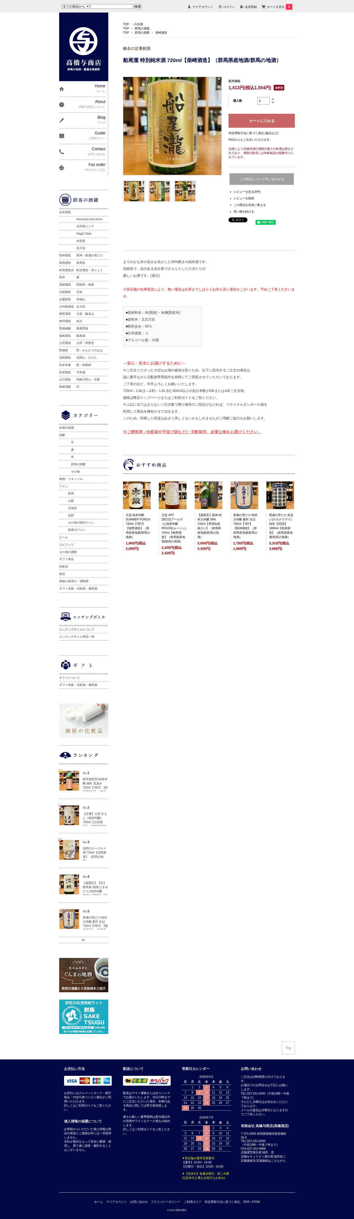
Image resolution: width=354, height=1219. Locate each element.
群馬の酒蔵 (142, 28)
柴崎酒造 (161, 32)
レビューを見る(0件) (247, 191)
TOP (126, 24)
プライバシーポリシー (165, 1202)
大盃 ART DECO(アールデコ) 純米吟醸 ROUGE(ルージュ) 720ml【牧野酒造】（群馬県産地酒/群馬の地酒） (174, 528)
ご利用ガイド (193, 1202)
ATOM (256, 1202)
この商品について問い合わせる (261, 179)
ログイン (229, 7)
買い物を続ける (243, 211)
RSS (246, 1202)
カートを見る (279, 7)
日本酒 (138, 24)
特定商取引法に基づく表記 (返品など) (253, 133)
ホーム (98, 1202)
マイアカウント (202, 7)
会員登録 (251, 7)
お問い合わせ (139, 1202)
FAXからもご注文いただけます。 (250, 139)
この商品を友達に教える (249, 205)
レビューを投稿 (243, 198)
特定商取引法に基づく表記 (222, 1202)
